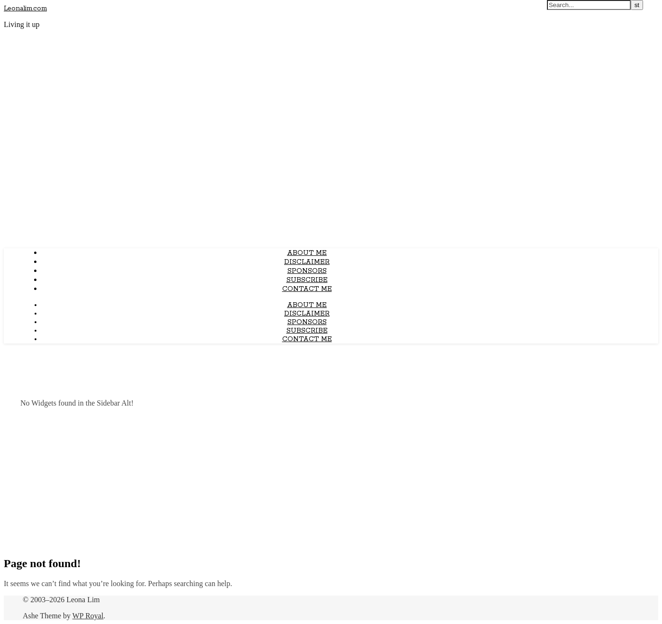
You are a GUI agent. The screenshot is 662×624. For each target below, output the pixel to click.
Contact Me (307, 289)
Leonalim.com (25, 8)
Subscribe (307, 280)
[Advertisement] (331, 481)
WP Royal (88, 616)
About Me (307, 253)
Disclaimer (307, 262)
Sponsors (307, 271)
